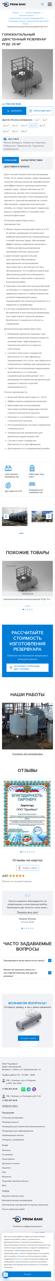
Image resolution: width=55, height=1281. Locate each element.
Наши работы (8, 1159)
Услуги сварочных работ (13, 1209)
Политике (19, 1259)
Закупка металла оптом (13, 1196)
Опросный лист (40, 111)
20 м (24, 125)
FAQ (4, 1172)
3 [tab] (27, 609)
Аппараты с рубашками (13, 1139)
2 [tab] (25, 609)
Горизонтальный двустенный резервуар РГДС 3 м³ (27, 599)
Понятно (27, 1274)
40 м (6, 131)
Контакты (6, 1150)
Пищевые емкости (10, 1122)
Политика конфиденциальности (27, 1226)
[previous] (6, 516)
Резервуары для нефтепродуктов (17, 1131)
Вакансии (6, 1176)
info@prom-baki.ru (10, 1106)
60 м (24, 131)
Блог (4, 1185)
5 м (45, 119)
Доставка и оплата (11, 1163)
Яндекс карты (27, 868)
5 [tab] (31, 609)
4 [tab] (29, 609)
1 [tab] (23, 609)
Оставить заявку (28, 1038)
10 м (6, 125)
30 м (42, 125)
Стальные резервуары (12, 1117)
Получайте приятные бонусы (15, 1181)
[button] (50, 51)
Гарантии (6, 1168)
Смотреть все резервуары (27, 753)
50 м (15, 131)
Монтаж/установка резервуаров (17, 1200)
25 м (33, 125)
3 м (37, 119)
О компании (7, 1154)
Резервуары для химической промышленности (23, 1126)
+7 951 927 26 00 (9, 1089)
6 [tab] (31, 851)
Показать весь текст (27, 912)
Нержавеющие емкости (13, 1135)
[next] (49, 516)
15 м (15, 125)
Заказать (14, 111)
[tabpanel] (27, 583)
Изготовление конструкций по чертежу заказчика (25, 1205)
